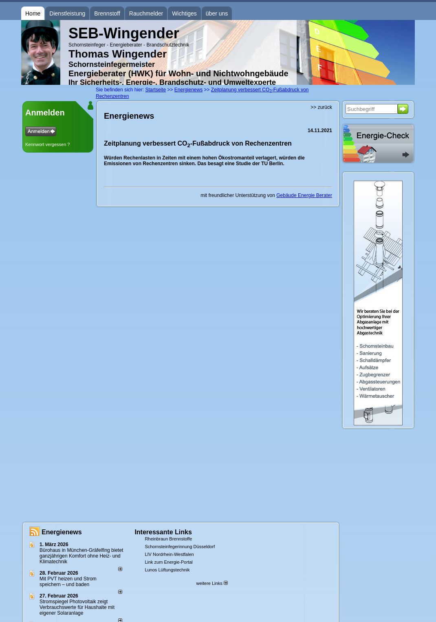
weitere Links (211, 583)
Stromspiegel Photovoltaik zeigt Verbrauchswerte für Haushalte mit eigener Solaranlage (77, 607)
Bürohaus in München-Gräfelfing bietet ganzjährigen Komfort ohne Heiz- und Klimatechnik (81, 555)
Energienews (62, 532)
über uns (217, 13)
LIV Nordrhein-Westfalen (169, 554)
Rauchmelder (146, 13)
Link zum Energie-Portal (168, 562)
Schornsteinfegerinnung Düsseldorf (180, 546)
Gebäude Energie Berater (304, 195)
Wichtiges (184, 13)
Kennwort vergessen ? (47, 144)
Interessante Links (163, 532)
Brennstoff (107, 13)
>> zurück (321, 107)
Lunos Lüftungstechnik (167, 569)
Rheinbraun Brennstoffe (168, 538)
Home (32, 13)
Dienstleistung (67, 13)
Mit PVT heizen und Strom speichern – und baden (68, 581)
